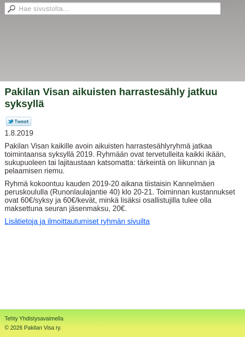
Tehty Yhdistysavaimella (34, 318)
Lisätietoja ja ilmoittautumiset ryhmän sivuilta (77, 221)
